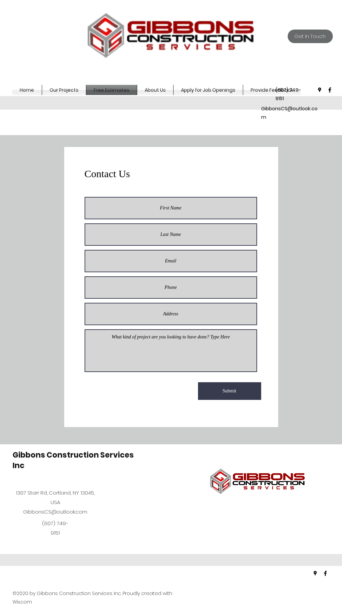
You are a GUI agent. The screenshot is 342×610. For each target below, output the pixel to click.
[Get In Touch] (310, 36)
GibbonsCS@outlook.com (55, 511)
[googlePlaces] (319, 90)
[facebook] (329, 90)
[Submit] (229, 391)
